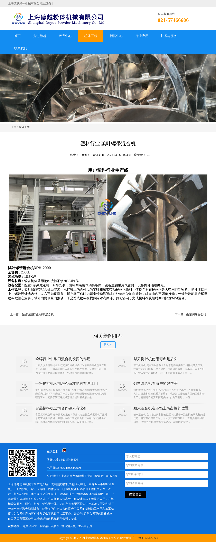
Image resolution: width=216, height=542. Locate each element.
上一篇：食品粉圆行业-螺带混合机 (32, 314)
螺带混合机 (69, 526)
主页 (13, 126)
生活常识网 (85, 526)
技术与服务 (169, 36)
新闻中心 (116, 36)
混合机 (45, 289)
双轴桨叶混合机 (49, 526)
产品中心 (65, 36)
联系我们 (20, 48)
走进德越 (39, 36)
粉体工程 (90, 36)
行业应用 (141, 36)
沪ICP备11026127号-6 (145, 538)
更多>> (108, 344)
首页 (17, 36)
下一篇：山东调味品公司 (190, 314)
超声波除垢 (30, 526)
